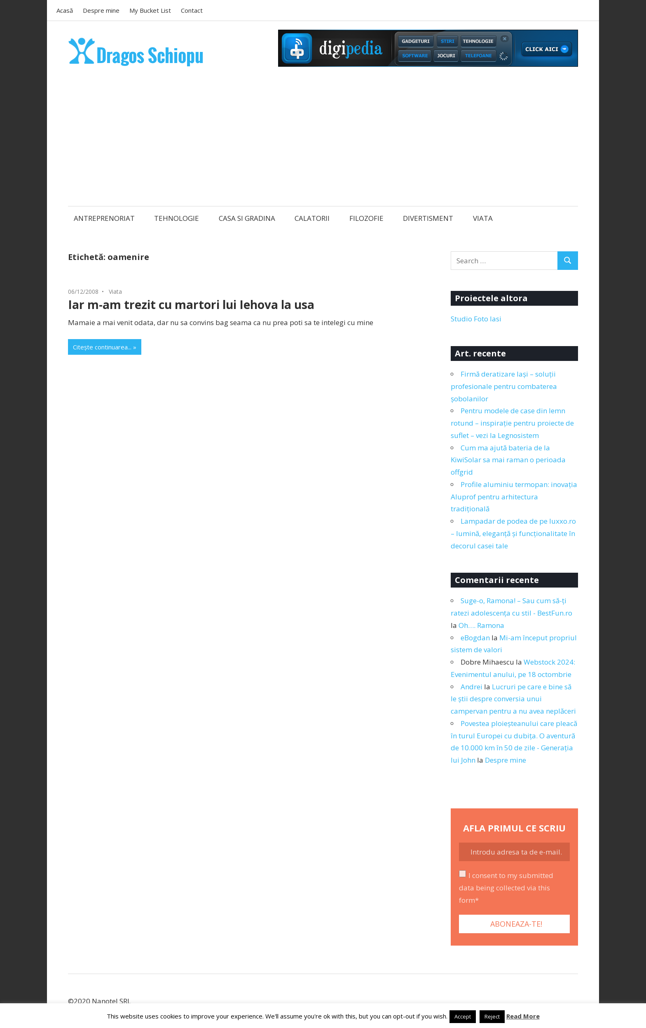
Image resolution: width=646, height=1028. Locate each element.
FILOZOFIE (366, 218)
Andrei (471, 686)
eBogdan (475, 637)
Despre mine (101, 10)
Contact (192, 10)
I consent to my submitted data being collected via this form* (506, 888)
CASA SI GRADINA (247, 218)
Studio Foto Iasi (476, 318)
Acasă (64, 10)
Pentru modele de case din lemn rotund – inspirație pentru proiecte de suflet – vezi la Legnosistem (512, 423)
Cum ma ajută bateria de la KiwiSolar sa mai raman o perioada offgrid (508, 460)
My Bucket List (150, 10)
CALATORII (312, 218)
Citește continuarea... (102, 347)
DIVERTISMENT (428, 218)
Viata (115, 291)
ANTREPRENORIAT (104, 218)
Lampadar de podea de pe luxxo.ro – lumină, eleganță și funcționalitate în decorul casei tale (513, 533)
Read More (523, 1016)
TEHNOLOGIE (176, 218)
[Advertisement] (323, 137)
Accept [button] (462, 1016)
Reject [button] (492, 1016)
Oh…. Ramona (481, 625)
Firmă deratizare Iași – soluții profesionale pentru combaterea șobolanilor (504, 386)
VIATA (483, 218)
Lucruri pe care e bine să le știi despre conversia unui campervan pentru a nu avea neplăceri (513, 699)
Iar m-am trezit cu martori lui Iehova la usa (191, 304)
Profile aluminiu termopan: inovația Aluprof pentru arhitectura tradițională (514, 497)
